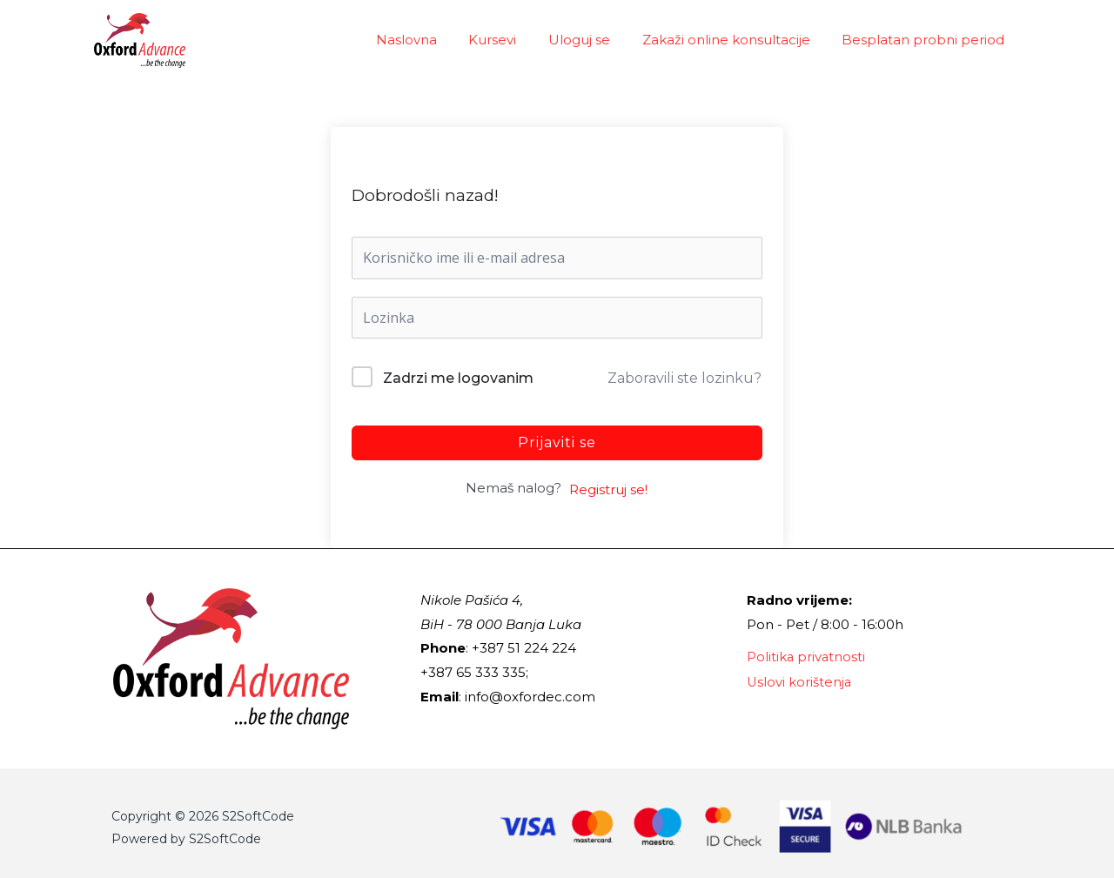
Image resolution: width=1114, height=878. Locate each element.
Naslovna (432, 39)
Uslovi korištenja (800, 681)
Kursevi (513, 39)
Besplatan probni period (926, 39)
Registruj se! (608, 489)
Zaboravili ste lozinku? (684, 378)
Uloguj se (594, 39)
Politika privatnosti (807, 656)
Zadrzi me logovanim (458, 378)
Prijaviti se (557, 442)
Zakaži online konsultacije (735, 39)
